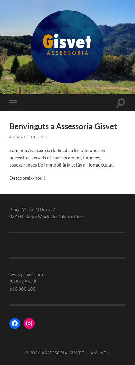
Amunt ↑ (100, 353)
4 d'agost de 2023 (28, 137)
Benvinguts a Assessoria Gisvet (63, 126)
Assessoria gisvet (63, 353)
